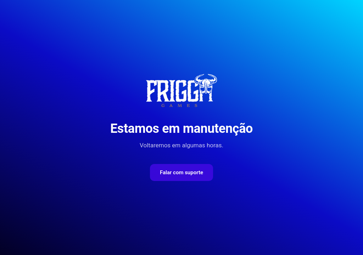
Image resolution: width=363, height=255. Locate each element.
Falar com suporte (181, 172)
